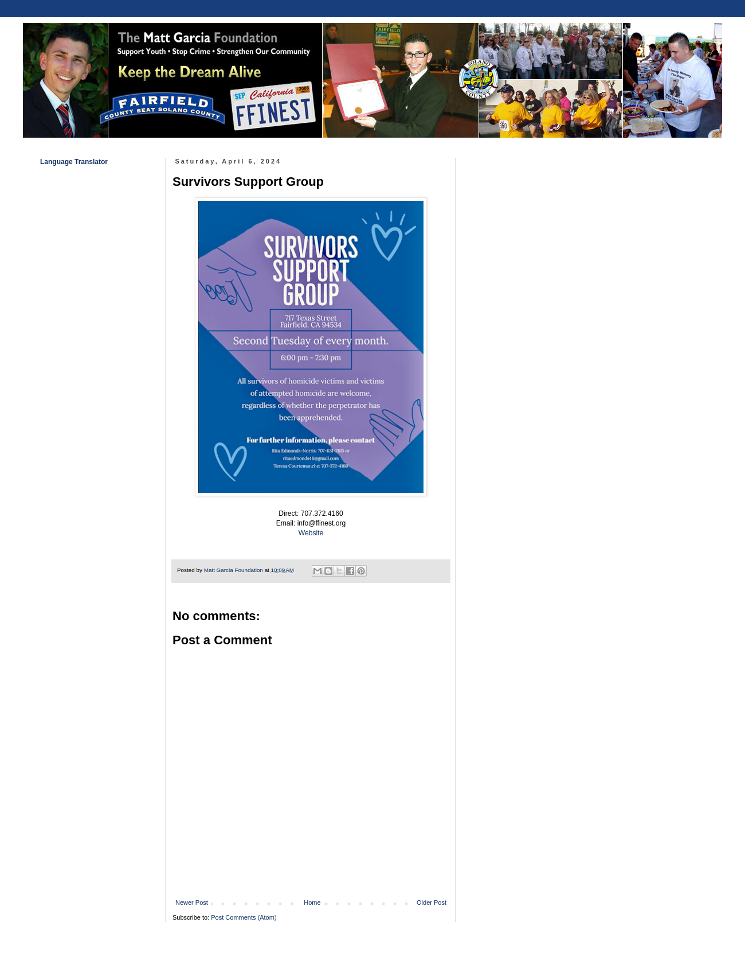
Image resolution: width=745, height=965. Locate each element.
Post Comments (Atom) (243, 917)
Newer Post (191, 902)
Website (311, 533)
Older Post (431, 902)
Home (312, 902)
